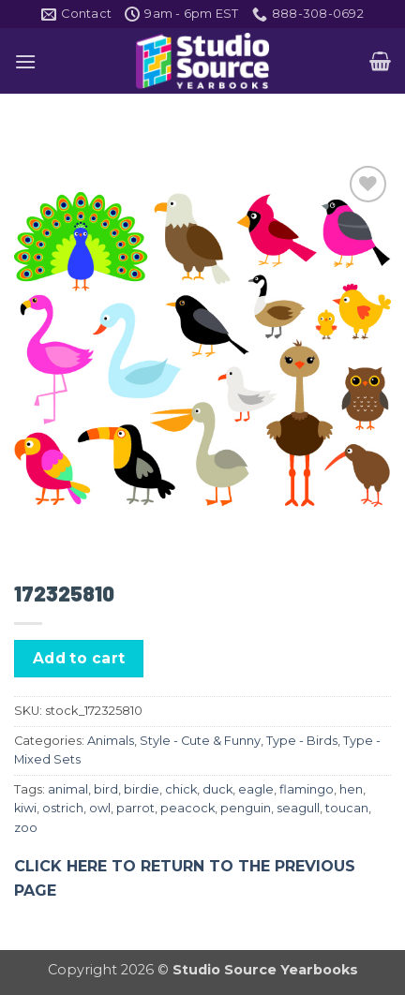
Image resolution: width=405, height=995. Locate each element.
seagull (298, 808)
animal (68, 789)
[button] (25, 61)
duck (217, 789)
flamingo (306, 789)
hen (351, 789)
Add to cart (79, 658)
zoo (26, 828)
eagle (256, 789)
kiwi (25, 808)
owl (100, 808)
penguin (245, 808)
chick (181, 789)
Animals (110, 741)
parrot (135, 808)
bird (106, 789)
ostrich (62, 808)
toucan (346, 808)
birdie (141, 789)
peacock (187, 808)
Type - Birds (302, 741)
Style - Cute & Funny (200, 741)
